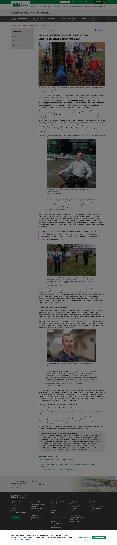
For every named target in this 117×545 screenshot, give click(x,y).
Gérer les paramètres (84, 537)
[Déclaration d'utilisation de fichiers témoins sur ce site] (58, 537)
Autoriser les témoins (99, 537)
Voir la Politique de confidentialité (20, 539)
